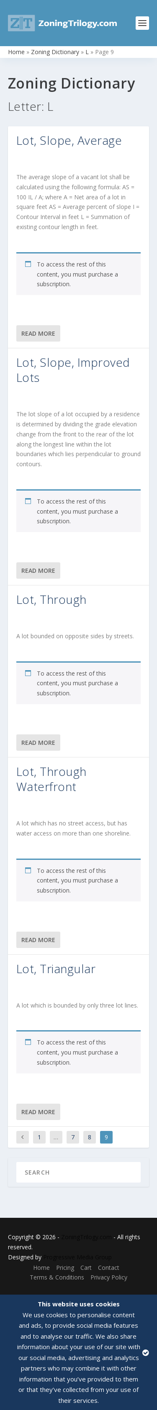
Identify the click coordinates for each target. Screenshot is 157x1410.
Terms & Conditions (57, 1277)
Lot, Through (51, 599)
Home (16, 52)
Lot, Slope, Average (69, 140)
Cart (86, 1268)
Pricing (65, 1268)
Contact (108, 1268)
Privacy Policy (108, 1277)
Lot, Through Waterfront (51, 778)
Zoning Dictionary (55, 52)
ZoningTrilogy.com (86, 1237)
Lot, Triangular (56, 969)
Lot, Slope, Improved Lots (73, 369)
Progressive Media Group (77, 1257)
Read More (38, 333)
